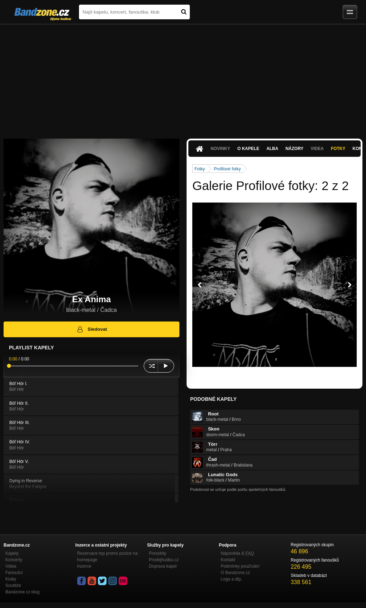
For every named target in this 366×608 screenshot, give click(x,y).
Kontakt (228, 559)
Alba (272, 148)
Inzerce (84, 566)
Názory (294, 148)
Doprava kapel (163, 566)
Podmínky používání (240, 566)
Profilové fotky (227, 168)
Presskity (158, 553)
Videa (317, 148)
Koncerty (13, 559)
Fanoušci (14, 572)
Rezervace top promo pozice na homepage (107, 556)
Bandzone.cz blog (22, 591)
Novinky (220, 148)
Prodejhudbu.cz (164, 559)
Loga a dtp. (231, 579)
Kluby (10, 579)
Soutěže (13, 585)
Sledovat (91, 329)
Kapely (12, 553)
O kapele (248, 148)
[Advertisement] (183, 78)
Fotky (338, 148)
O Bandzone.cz (235, 572)
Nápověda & (237, 553)
